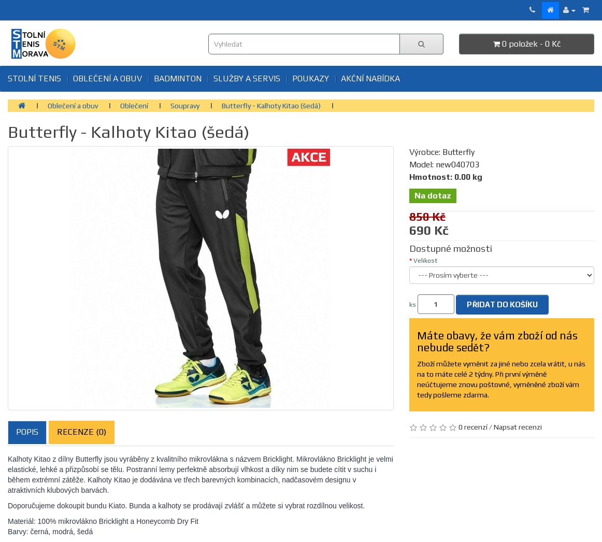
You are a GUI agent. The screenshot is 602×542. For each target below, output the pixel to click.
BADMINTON (178, 78)
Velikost (425, 260)
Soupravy (184, 106)
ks (412, 304)
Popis (27, 432)
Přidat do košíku (502, 304)
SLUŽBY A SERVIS (246, 78)
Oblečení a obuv (107, 78)
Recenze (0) (81, 432)
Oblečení (134, 106)
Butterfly (458, 152)
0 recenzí (473, 427)
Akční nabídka (370, 78)
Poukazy (310, 78)
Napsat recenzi (518, 427)
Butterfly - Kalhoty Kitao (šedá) (271, 106)
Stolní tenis (34, 78)
